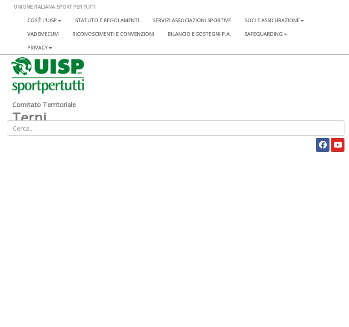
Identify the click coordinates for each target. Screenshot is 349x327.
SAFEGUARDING (265, 33)
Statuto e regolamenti (107, 20)
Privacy (39, 47)
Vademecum (43, 33)
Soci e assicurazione (274, 20)
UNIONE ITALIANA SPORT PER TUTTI (54, 6)
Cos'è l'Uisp (44, 20)
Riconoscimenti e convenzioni (113, 33)
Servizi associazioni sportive (192, 20)
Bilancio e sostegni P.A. (199, 33)
